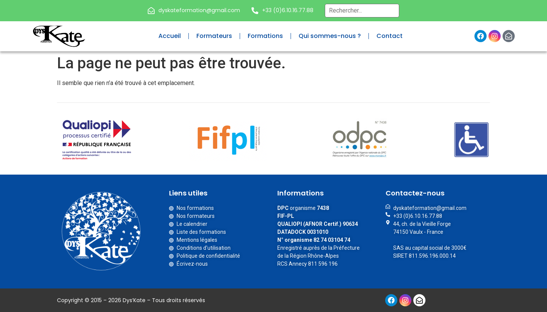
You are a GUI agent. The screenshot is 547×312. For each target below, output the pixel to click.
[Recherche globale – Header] (362, 10)
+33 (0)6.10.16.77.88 (287, 10)
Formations (265, 36)
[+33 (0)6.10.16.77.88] (254, 10)
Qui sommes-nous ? (330, 36)
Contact (389, 36)
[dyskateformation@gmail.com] (151, 10)
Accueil (169, 36)
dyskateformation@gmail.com (199, 10)
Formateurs (214, 36)
